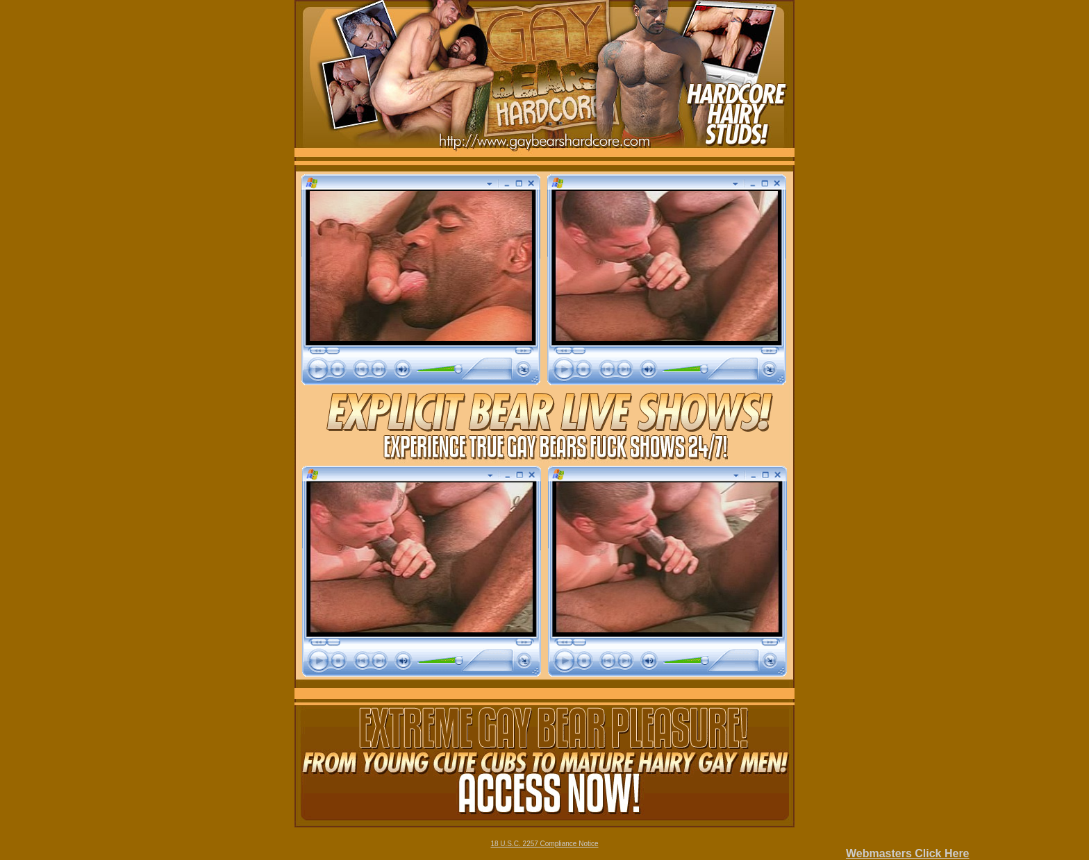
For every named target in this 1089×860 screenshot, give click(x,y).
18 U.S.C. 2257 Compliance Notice (544, 844)
